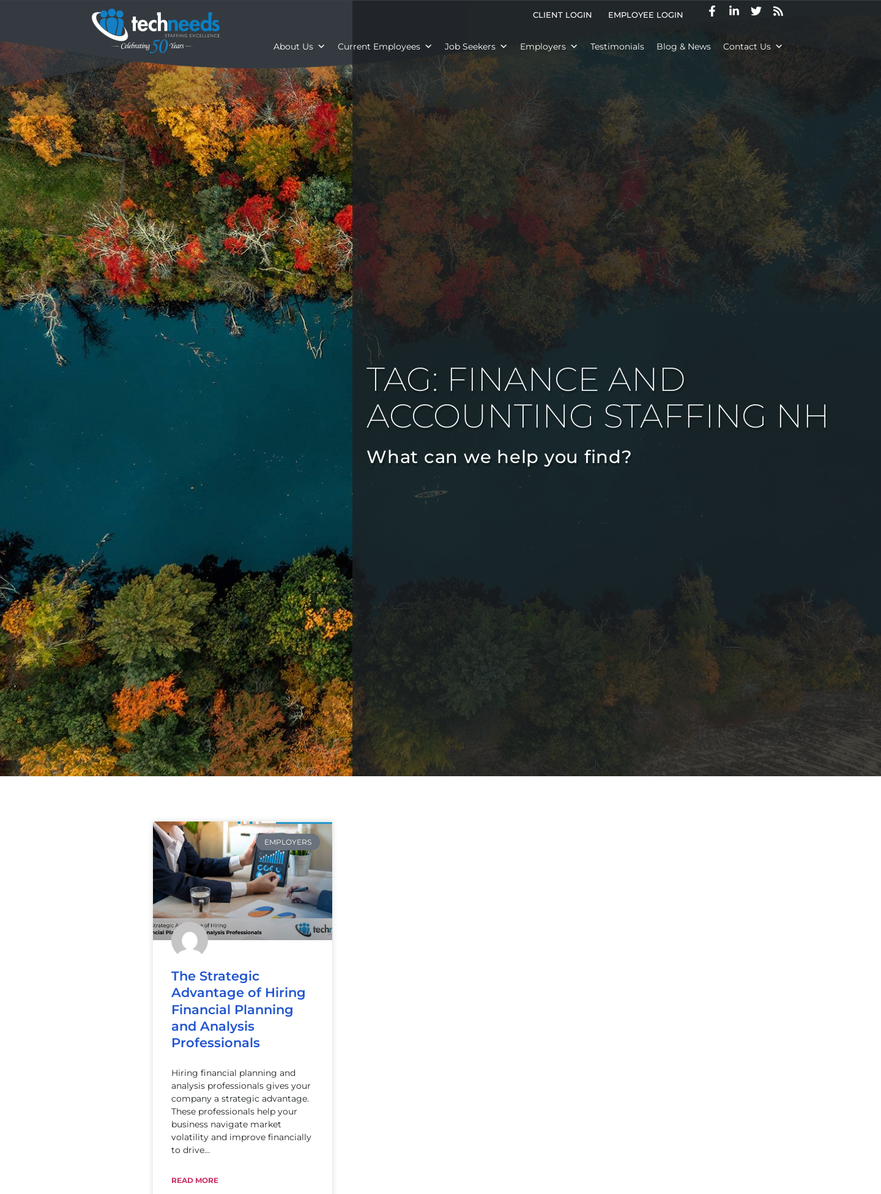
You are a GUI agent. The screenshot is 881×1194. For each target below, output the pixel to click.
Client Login (562, 15)
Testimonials (617, 46)
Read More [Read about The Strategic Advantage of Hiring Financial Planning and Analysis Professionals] (194, 1180)
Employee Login (645, 15)
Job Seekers (476, 46)
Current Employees (385, 46)
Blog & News (683, 46)
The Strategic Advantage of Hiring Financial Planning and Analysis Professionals (238, 1009)
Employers (549, 46)
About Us (299, 46)
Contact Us (753, 46)
